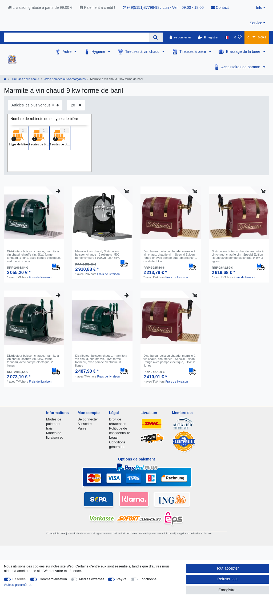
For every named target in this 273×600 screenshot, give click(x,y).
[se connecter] (180, 37)
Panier (82, 428)
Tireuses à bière (193, 51)
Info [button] (259, 7)
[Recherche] (155, 37)
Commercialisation (53, 579)
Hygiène (98, 51)
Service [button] (256, 23)
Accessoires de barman (241, 67)
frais (49, 428)
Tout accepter (227, 568)
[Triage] (35, 105)
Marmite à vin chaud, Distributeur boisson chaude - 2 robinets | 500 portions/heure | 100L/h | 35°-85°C (98, 255)
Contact (220, 7)
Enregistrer (227, 590)
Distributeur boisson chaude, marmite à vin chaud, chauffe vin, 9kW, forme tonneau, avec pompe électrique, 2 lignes (33, 360)
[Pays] (226, 37)
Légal (113, 437)
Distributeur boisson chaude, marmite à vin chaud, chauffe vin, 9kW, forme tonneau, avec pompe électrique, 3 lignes (101, 360)
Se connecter (88, 419)
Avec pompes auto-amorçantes (65, 79)
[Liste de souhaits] (237, 37)
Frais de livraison (40, 277)
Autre (68, 51)
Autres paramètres (18, 585)
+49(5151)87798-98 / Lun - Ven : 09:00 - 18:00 (163, 7)
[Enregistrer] (208, 37)
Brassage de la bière (243, 51)
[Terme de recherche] (76, 37)
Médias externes (91, 579)
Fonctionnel (148, 579)
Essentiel (20, 579)
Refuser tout (227, 579)
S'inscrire (85, 424)
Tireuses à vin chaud (142, 51)
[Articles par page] (76, 105)
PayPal (122, 579)
